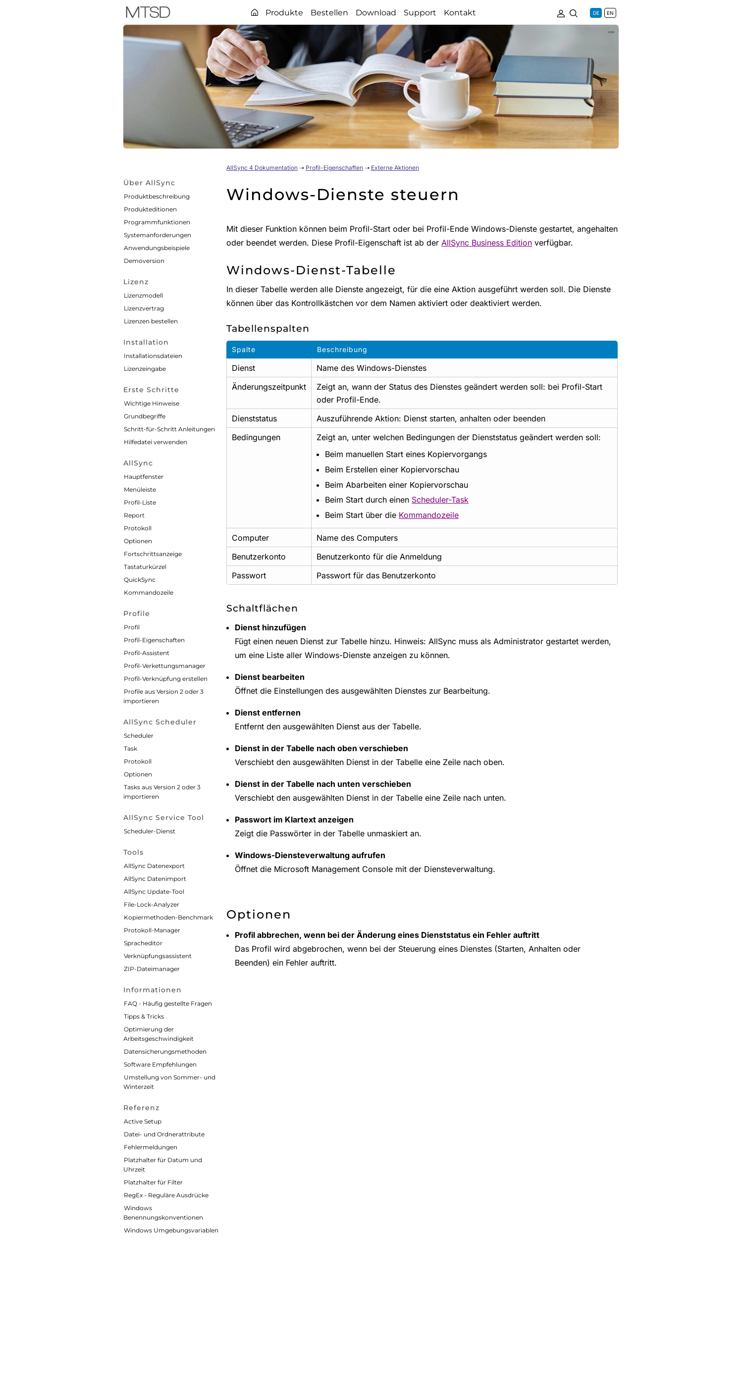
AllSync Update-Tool (154, 891)
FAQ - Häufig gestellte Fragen (168, 1003)
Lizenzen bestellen (151, 321)
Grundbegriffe (144, 416)
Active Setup (142, 1121)
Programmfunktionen (157, 222)
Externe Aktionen (395, 167)
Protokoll (138, 528)
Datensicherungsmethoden (165, 1051)
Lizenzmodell (143, 295)
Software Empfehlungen (160, 1064)
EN (610, 13)
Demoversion (144, 260)
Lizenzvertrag (144, 308)
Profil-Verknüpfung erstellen (166, 678)
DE (596, 13)
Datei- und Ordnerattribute (164, 1134)
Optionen (138, 541)
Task (130, 748)
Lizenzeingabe (145, 368)
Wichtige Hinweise (151, 403)
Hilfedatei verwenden (155, 442)
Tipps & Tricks (144, 1016)
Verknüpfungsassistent (158, 956)
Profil (132, 627)
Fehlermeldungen (150, 1147)
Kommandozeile (148, 592)
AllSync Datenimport (155, 878)
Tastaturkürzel (145, 566)
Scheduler (139, 735)
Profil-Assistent (146, 653)
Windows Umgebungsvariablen (171, 1230)
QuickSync (140, 579)
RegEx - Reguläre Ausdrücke (166, 1195)
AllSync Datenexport (154, 866)
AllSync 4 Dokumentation (262, 167)
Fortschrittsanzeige (153, 554)
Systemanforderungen (157, 235)
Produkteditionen (150, 209)
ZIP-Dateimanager (152, 969)
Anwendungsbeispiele (157, 248)
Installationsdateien (153, 355)
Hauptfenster (143, 476)
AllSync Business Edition (486, 243)
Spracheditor (143, 943)
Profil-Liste (140, 502)
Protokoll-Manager (152, 930)
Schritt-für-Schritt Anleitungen (169, 429)
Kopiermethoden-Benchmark (168, 917)
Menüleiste (140, 489)
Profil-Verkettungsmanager (165, 665)
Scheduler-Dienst (149, 831)
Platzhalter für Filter (153, 1182)
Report (134, 515)
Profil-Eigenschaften (154, 640)
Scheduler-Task (440, 500)
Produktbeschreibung (157, 196)
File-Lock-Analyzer (151, 904)
